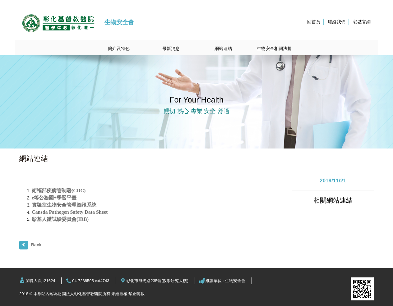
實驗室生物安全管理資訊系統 (64, 205)
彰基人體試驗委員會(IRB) (60, 219)
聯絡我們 (336, 21)
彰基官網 (362, 21)
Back (36, 244)
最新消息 (171, 48)
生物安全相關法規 (274, 48)
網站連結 (223, 48)
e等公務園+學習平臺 (54, 197)
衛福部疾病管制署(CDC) (59, 190)
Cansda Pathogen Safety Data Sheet (70, 212)
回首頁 (313, 21)
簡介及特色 (119, 48)
